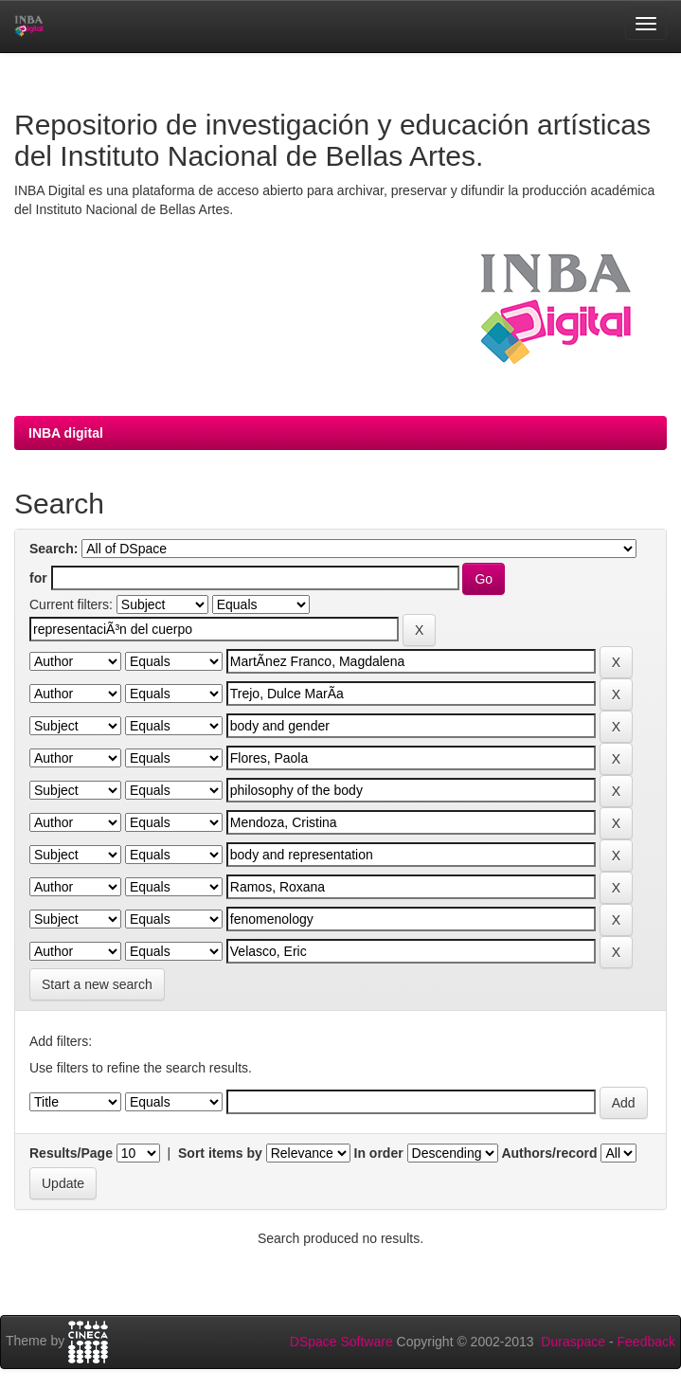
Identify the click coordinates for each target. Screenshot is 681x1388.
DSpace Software (341, 1341)
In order (378, 1153)
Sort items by (220, 1153)
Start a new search (97, 984)
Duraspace (573, 1341)
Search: (53, 548)
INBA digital (65, 433)
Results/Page (71, 1153)
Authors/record (549, 1153)
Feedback (646, 1341)
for (38, 578)
